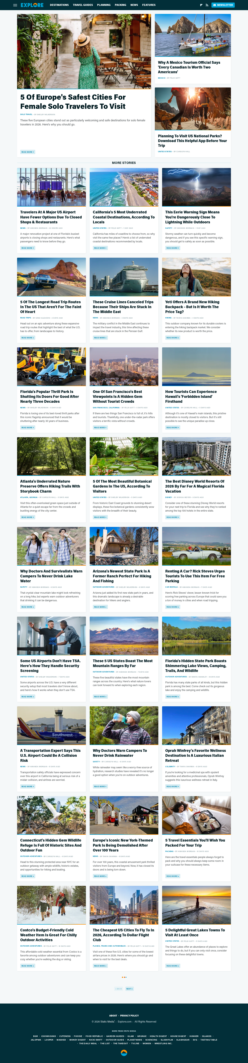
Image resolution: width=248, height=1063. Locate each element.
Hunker (193, 1036)
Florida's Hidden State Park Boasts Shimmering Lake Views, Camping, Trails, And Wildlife (195, 666)
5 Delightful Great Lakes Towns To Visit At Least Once (195, 932)
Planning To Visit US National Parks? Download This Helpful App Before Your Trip (192, 141)
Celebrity (170, 766)
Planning (104, 5)
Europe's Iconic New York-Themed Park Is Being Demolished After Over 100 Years (123, 845)
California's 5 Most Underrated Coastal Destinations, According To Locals (124, 217)
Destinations (59, 5)
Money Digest (77, 1039)
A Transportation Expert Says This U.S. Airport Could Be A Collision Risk (50, 755)
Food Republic (94, 1036)
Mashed (61, 1039)
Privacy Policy (129, 1015)
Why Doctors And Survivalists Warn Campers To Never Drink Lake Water (51, 576)
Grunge (141, 1036)
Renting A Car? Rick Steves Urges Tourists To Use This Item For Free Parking (195, 576)
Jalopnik (36, 1039)
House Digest (178, 1036)
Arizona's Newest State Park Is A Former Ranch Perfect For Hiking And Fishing (122, 576)
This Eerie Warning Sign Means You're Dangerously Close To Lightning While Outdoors (192, 217)
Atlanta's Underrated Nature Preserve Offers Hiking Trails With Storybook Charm (50, 486)
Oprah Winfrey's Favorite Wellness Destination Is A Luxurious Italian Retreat (195, 755)
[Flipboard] (201, 5)
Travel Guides (83, 5)
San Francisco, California (106, 407)
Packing (120, 5)
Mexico (161, 78)
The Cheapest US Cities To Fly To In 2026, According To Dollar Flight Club (123, 935)
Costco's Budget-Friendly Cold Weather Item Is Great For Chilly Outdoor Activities (48, 935)
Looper (49, 1039)
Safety (168, 228)
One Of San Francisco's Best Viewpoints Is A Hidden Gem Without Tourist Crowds (117, 396)
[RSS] (207, 5)
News (134, 5)
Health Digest (158, 1036)
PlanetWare (134, 1039)
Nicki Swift (95, 1039)
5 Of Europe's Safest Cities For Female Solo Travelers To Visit (73, 102)
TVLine (135, 1043)
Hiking (168, 318)
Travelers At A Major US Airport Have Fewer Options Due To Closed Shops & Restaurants (51, 217)
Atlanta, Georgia (28, 497)
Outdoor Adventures (103, 587)
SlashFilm (167, 1039)
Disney (168, 497)
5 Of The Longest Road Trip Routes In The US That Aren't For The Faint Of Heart (50, 307)
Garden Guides (115, 1036)
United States (165, 151)
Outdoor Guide (115, 1039)
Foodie (78, 1036)
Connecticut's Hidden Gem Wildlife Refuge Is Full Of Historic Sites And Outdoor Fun (50, 845)
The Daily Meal (88, 1043)
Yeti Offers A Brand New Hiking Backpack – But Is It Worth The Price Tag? (192, 307)
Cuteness (65, 1036)
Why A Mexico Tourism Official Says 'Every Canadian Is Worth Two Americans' (189, 67)
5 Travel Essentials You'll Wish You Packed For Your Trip (195, 843)
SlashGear (182, 1039)
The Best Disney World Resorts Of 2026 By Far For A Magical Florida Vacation (194, 486)
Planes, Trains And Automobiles (109, 946)
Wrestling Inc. (163, 1043)
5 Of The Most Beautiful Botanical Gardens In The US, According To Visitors (122, 486)
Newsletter (223, 4)
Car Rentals (171, 587)
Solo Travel (26, 114)
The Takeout (120, 1043)
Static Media (107, 1021)
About (113, 1015)
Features (148, 5)
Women (147, 1043)
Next (128, 989)
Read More (27, 152)
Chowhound (48, 1036)
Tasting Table (209, 1039)
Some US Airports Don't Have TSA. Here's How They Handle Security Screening (50, 666)
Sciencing (151, 1039)
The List (105, 1043)
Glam (130, 1036)
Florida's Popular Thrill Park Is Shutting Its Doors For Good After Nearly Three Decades (49, 396)
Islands (206, 1036)
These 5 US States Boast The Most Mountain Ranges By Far (123, 663)
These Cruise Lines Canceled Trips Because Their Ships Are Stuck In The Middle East (123, 307)
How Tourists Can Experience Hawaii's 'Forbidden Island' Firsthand (191, 396)
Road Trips (25, 318)
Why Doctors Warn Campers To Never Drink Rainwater (120, 753)
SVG (195, 1039)
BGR (35, 1036)
